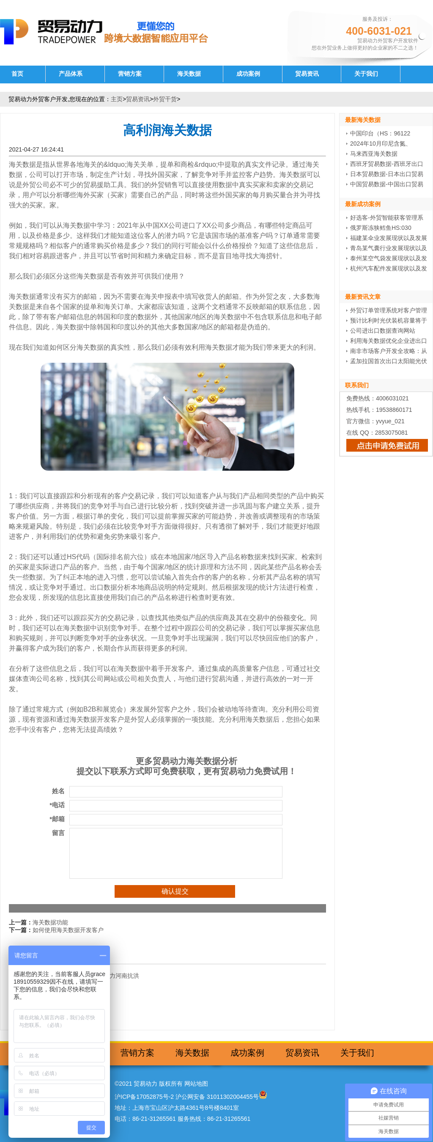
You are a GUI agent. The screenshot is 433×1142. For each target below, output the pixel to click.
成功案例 (248, 74)
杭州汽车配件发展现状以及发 (388, 268)
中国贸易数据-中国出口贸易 (386, 184)
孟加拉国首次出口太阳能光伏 (388, 361)
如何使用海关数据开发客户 (68, 930)
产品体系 (70, 74)
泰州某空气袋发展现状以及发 (388, 258)
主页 (117, 99)
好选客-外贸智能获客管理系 (386, 217)
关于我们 (366, 74)
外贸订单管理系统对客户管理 (388, 310)
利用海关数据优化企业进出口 (388, 340)
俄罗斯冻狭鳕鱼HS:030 (380, 227)
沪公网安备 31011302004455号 (217, 1096)
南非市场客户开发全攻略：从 (388, 351)
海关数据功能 (50, 922)
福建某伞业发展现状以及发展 (388, 237)
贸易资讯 (307, 74)
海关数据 (189, 74)
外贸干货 (165, 99)
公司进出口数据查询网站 (382, 330)
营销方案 (130, 74)
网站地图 (196, 1083)
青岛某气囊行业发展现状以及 (388, 248)
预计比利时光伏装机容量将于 (388, 320)
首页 (17, 74)
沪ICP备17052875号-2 (144, 1096)
